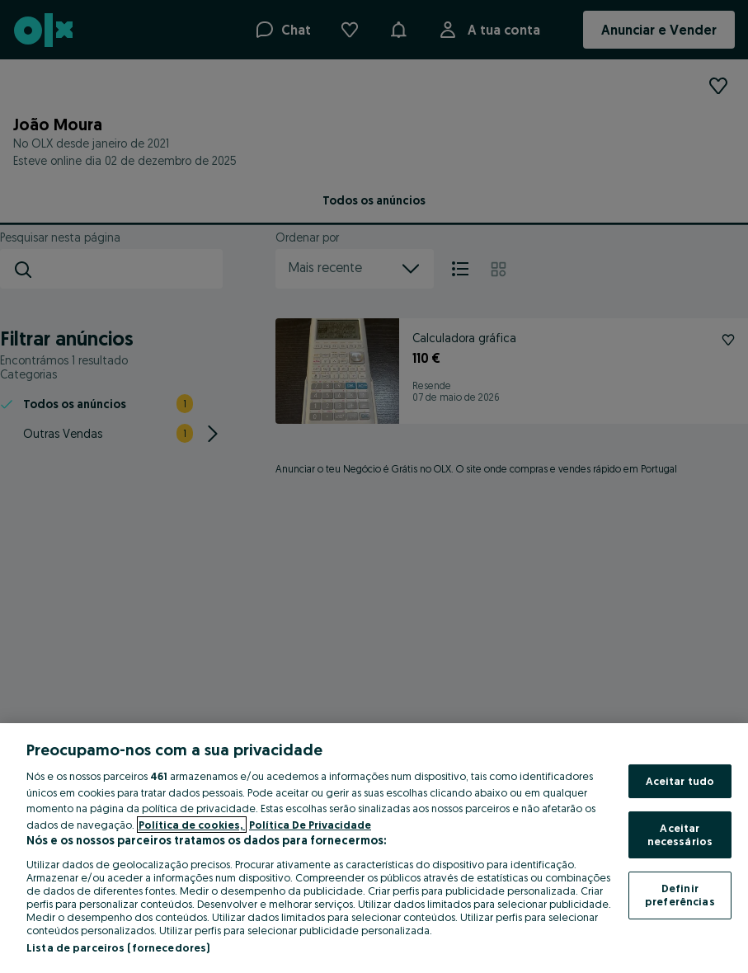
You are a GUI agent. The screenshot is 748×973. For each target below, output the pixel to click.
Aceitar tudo (680, 780)
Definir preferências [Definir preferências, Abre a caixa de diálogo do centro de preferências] (680, 894)
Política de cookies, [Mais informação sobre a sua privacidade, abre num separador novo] (192, 824)
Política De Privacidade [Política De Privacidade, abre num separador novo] (310, 824)
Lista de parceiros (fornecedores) (117, 947)
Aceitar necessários (680, 834)
